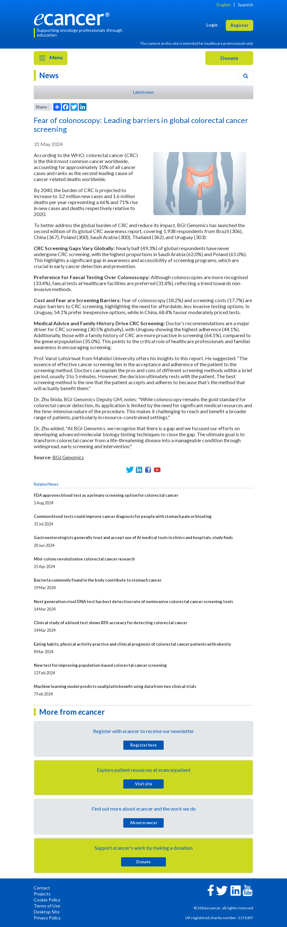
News (49, 75)
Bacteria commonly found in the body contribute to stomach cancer (97, 580)
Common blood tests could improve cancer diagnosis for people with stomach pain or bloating (123, 516)
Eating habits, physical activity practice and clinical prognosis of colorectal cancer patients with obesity (132, 644)
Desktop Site (47, 911)
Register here (143, 745)
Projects (42, 893)
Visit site (143, 783)
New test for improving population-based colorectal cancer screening (100, 665)
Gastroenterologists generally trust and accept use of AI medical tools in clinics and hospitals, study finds (133, 537)
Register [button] (240, 25)
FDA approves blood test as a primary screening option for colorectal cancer (106, 495)
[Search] (245, 76)
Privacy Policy (47, 917)
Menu (50, 58)
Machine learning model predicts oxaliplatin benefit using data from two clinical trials (115, 686)
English (224, 4)
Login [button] (212, 24)
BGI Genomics (68, 457)
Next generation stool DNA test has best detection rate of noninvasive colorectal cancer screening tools (133, 601)
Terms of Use (47, 905)
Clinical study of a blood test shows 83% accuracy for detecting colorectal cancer (110, 622)
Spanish (245, 4)
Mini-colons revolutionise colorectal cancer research (84, 558)
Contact (42, 887)
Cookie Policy (47, 899)
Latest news (143, 92)
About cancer (143, 822)
